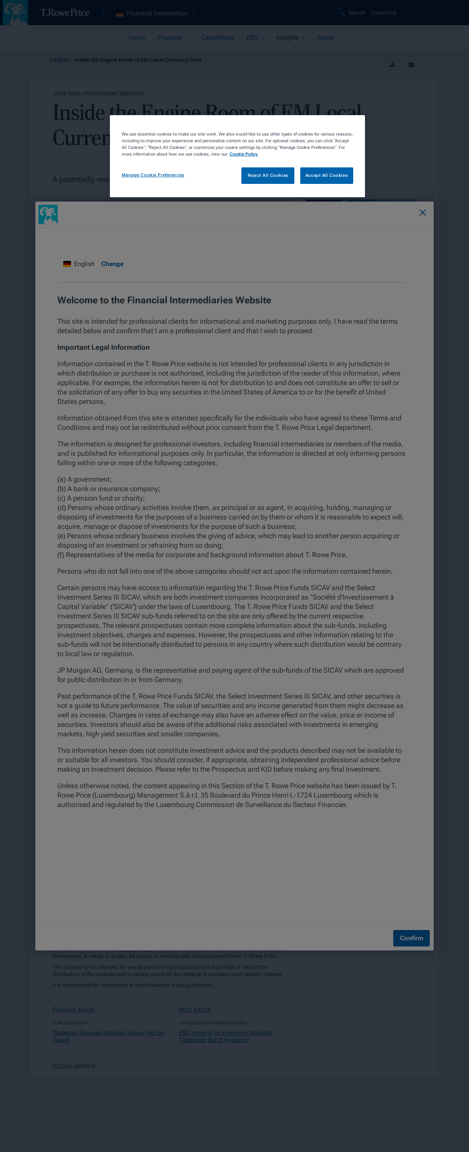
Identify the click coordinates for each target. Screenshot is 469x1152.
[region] (237, 156)
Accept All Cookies (326, 175)
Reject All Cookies (268, 175)
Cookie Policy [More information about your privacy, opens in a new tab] (244, 154)
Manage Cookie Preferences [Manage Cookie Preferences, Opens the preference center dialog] (153, 175)
